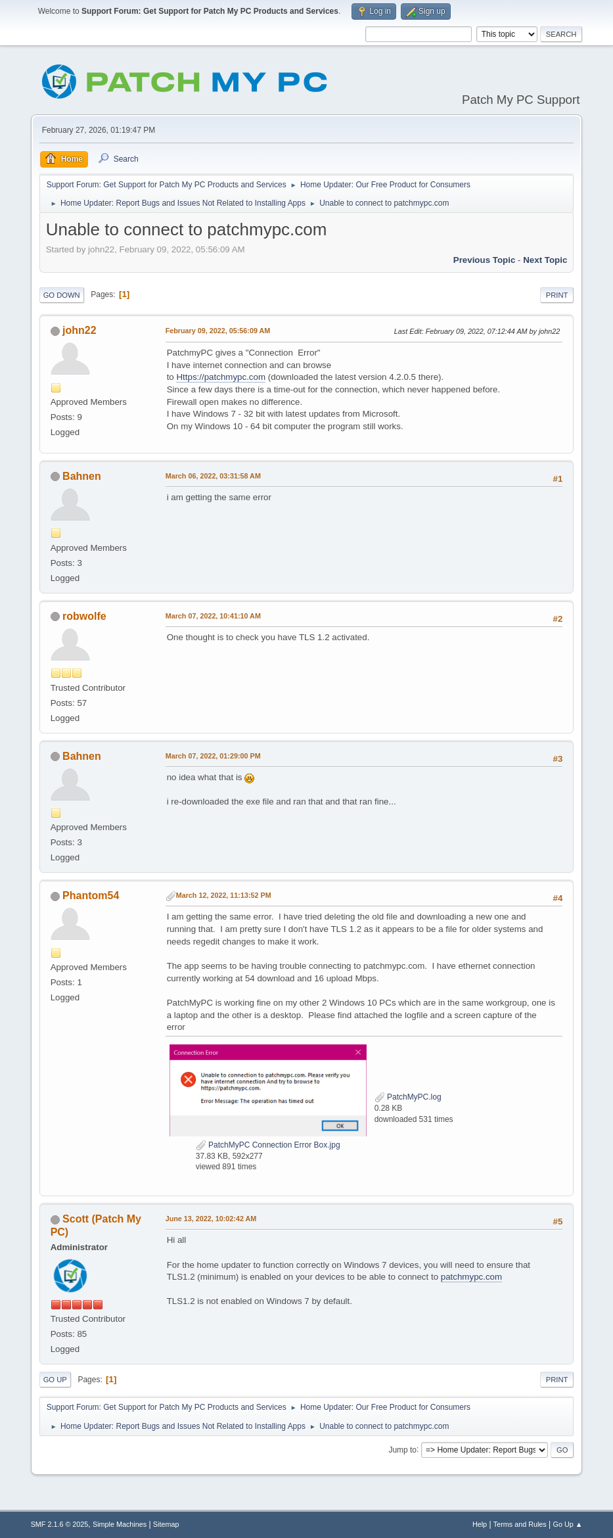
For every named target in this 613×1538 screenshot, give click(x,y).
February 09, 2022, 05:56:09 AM (218, 331)
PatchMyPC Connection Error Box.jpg (268, 1145)
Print (557, 295)
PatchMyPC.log (408, 1097)
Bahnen (81, 476)
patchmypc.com (471, 1277)
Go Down (61, 295)
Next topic (545, 260)
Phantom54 (90, 895)
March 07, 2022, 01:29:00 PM (213, 756)
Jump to (402, 1449)
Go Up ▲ (568, 1524)
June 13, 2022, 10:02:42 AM (211, 1219)
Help (479, 1524)
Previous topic (484, 260)
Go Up (55, 1380)
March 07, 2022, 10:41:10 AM (213, 616)
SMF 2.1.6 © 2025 (60, 1524)
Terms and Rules (520, 1524)
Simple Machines (120, 1524)
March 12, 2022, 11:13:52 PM (223, 895)
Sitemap (166, 1524)
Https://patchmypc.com (220, 377)
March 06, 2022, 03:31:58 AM (213, 476)
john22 (79, 330)
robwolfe (84, 616)
